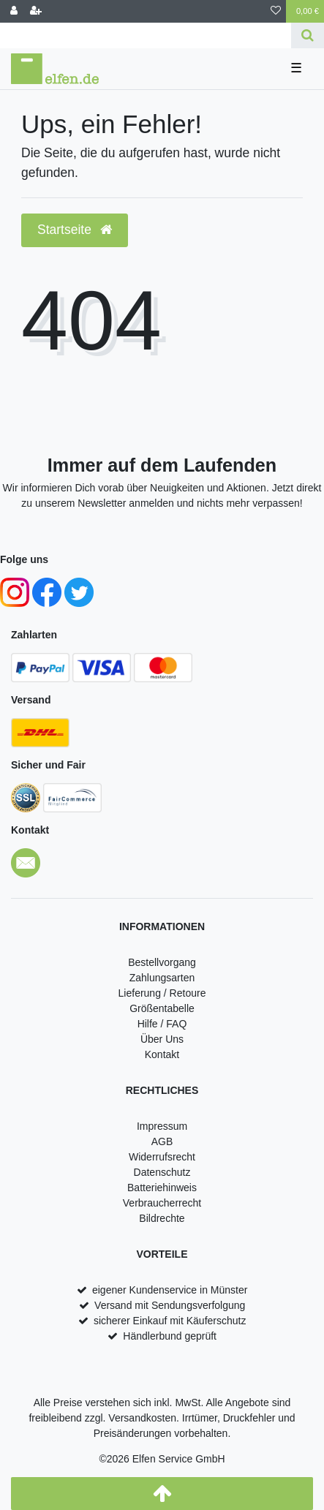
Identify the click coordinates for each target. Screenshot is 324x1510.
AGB (162, 1141)
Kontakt (162, 1054)
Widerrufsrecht (162, 1157)
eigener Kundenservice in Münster (169, 1290)
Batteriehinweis (162, 1187)
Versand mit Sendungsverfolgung (169, 1305)
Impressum (162, 1126)
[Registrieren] (36, 11)
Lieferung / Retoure (162, 993)
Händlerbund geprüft (169, 1336)
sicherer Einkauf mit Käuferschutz (170, 1320)
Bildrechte (161, 1218)
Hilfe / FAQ (162, 1024)
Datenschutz (162, 1172)
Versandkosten (142, 1418)
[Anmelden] (14, 11)
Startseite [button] (74, 229)
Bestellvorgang (162, 962)
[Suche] (307, 35)
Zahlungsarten (162, 978)
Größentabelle (162, 1008)
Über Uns (162, 1039)
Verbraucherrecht (162, 1203)
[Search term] (145, 35)
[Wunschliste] (275, 11)
